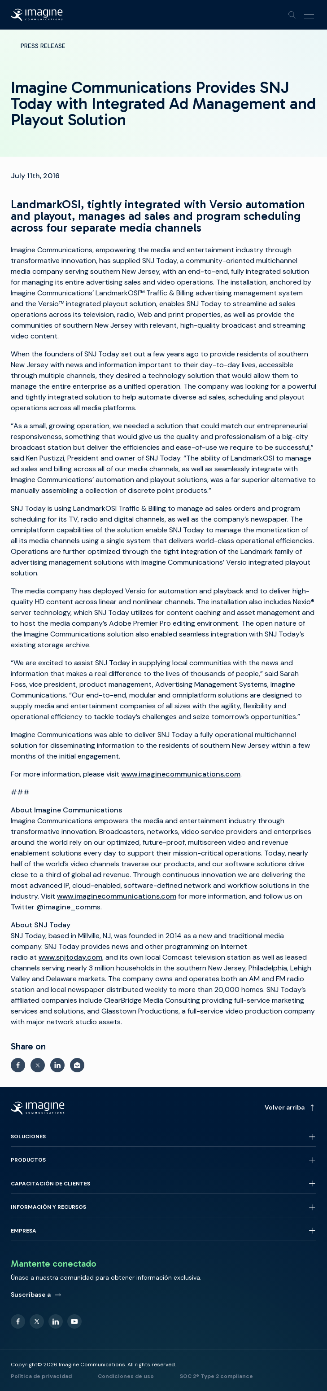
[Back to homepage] (37, 15)
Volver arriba (290, 1107)
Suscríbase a (36, 1294)
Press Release (43, 46)
